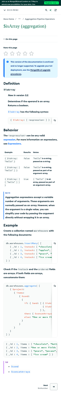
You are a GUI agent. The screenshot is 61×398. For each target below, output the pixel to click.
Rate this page (10, 47)
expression (9, 139)
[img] (5, 53)
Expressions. (15, 143)
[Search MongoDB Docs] (46, 10)
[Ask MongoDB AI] (50, 10)
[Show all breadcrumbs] (19, 19)
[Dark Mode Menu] (55, 10)
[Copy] (55, 120)
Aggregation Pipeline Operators (40, 19)
